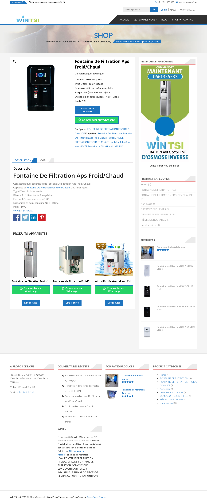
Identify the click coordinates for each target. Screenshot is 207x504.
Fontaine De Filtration (110, 133)
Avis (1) (44, 160)
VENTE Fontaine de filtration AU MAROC (102, 146)
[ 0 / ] (187, 9)
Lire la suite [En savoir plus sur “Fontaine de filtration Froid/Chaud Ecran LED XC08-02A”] (72, 302)
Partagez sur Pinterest (42, 217)
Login (164, 9)
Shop (175, 19)
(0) (173, 9)
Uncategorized (148, 225)
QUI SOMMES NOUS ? (145, 19)
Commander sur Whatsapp (96, 120)
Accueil (124, 19)
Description (23, 160)
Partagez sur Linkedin (33, 217)
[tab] (24, 160)
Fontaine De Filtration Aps (40, 187)
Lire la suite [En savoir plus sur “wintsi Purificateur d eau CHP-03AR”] (113, 302)
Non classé (146, 203)
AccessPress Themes (96, 497)
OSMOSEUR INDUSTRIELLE (156, 214)
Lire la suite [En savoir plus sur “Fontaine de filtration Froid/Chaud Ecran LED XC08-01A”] (30, 302)
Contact (189, 19)
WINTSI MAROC (23, 210)
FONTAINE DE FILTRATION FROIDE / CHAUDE (83, 41)
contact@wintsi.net (186, 2)
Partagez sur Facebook (16, 217)
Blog (164, 19)
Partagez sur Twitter (25, 217)
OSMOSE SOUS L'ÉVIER (153, 209)
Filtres (144, 184)
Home (50, 41)
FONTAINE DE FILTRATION (156, 189)
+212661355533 (164, 2)
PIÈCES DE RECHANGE (153, 219)
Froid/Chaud (63, 187)
